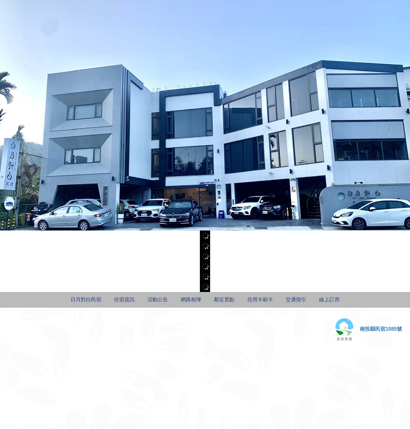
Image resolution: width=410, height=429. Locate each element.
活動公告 (157, 299)
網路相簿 (191, 299)
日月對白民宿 (85, 299)
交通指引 (296, 299)
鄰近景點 (224, 299)
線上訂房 (329, 299)
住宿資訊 (124, 299)
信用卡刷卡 (260, 299)
